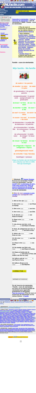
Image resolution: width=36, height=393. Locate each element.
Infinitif (24, 315)
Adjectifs (20, 309)
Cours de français (16, 325)
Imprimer (3, 35)
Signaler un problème (3, 40)
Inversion (32, 315)
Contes (7, 312)
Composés (12, 311)
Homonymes (14, 315)
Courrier (23, 312)
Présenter (23, 319)
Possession (18, 318)
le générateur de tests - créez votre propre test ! (23, 184)
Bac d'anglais (29, 325)
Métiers (22, 317)
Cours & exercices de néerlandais (23, 19)
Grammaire (24, 314)
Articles (7, 310)
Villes (1, 322)
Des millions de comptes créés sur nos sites (5, 24)
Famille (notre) (23, 35)
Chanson (20, 310)
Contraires (11, 312)
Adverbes (25, 309)
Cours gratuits (4, 300)
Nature (29, 317)
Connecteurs (2, 312)
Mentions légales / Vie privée (14, 331)
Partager (31, 179)
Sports (5, 320)
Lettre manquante (10, 316)
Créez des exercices (14, 326)
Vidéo (26, 321)
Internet (28, 315)
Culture (7, 2)
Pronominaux (28, 318)
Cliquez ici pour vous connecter (5, 19)
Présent (18, 319)
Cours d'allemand (8, 325)
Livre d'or (3, 36)
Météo (26, 317)
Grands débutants (31, 314)
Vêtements (13, 322)
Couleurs (19, 312)
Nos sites (32, 2)
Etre (22, 313)
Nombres (33, 317)
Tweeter (25, 179)
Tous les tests (7, 321)
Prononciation (3, 319)
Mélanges (18, 317)
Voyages (8, 322)
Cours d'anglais (17, 324)
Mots (5, 317)
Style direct (10, 320)
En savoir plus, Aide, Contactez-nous (26, 328)
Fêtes (14, 314)
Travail (17, 321)
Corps (15, 312)
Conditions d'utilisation (5, 329)
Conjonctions (29, 311)
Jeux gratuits (4, 45)
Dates (30, 312)
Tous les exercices (18, 293)
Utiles (2, 14)
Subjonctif (15, 320)
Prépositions (13, 319)
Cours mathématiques (25, 324)
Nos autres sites (5, 47)
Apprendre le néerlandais (20, 19)
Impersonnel (19, 315)
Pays (1, 318)
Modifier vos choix (27, 331)
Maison (25, 316)
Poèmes (23, 318)
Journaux (4, 316)
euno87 (14, 184)
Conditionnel (17, 311)
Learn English (6, 326)
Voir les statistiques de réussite (22, 188)
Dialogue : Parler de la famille (26, 48)
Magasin (21, 316)
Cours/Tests (4, 11)
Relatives (2, 320)
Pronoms (33, 318)
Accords (16, 309)
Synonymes (26, 320)
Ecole (19, 313)
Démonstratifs (15, 313)
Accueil (2, 9)
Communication (25, 310)
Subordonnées (21, 320)
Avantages (3, 29)
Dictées (6, 313)
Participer (3, 12)
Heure (10, 315)
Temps (31, 320)
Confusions (23, 311)
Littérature (17, 316)
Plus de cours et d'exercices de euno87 (22, 186)
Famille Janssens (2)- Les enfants (26, 40)
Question (31, 319)
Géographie (5, 315)
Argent (1, 310)
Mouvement (9, 317)
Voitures (4, 322)
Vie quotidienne (31, 321)
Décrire (9, 313)
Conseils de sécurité (14, 329)
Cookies (22, 331)
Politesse (8, 318)
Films (4, 314)
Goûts (20, 314)
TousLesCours (19, 2)
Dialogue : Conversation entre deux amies (26, 43)
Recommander (4, 38)
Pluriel (4, 318)
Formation (8, 314)
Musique (14, 317)
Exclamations (26, 313)
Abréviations (11, 309)
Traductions (13, 321)
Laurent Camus (15, 328)
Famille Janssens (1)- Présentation (26, 35)
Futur (11, 314)
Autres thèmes (28, 31)
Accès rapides (4, 34)
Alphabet (29, 309)
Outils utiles (23, 325)
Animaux (33, 309)
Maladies (2, 317)
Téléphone (22, 321)
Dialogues (2, 313)
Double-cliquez (24, 53)
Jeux (12, 2)
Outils (26, 2)
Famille (20, 31)
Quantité (27, 319)
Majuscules (29, 316)
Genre (17, 314)
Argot (4, 310)
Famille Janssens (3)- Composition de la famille (26, 46)
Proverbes (8, 319)
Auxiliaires (15, 310)
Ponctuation (12, 318)
